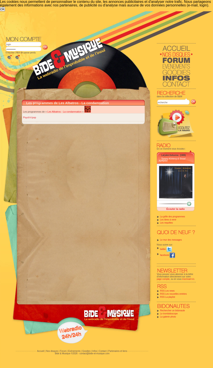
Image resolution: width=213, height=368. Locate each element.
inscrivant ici (188, 279)
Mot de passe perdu (26, 52)
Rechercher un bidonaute (172, 310)
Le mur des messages (171, 240)
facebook (167, 255)
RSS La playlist (167, 297)
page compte (163, 279)
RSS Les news (167, 291)
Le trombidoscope (169, 313)
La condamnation (72, 111)
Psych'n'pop (29, 117)
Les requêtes (166, 223)
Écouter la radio (175, 209)
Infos (94, 351)
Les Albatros (54, 111)
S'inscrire (10, 52)
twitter (166, 249)
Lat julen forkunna (169, 155)
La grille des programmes (172, 216)
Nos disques (52, 351)
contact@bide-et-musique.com (95, 353)
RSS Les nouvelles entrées (173, 294)
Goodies (86, 351)
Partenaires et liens (117, 351)
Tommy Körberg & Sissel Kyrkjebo (172, 160)
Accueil (40, 351)
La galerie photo (168, 316)
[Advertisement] (100, 23)
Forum (63, 351)
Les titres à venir (168, 219)
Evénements (74, 351)
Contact (102, 351)
